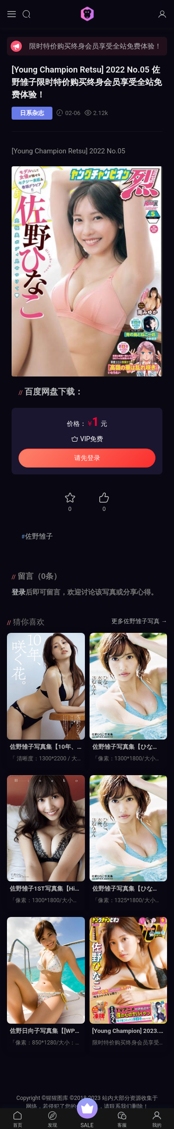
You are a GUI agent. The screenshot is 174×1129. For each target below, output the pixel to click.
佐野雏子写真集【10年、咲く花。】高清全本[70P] (44, 747)
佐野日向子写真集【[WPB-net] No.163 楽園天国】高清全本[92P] (45, 1031)
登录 (19, 592)
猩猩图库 (87, 14)
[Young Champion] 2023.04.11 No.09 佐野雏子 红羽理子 (127, 1031)
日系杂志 (32, 112)
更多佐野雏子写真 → (139, 621)
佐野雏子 (39, 536)
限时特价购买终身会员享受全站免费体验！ (95, 46)
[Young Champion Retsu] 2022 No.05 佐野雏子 (87, 82)
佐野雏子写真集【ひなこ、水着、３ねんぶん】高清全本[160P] (125, 747)
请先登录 (87, 457)
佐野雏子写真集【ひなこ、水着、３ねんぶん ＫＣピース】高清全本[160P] (128, 889)
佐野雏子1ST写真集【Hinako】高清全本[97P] (45, 889)
